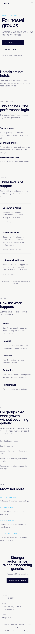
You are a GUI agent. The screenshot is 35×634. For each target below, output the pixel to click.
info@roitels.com (8, 617)
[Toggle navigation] (32, 3)
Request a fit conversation (13, 43)
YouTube (17, 628)
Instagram (22, 624)
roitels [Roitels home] (5, 3)
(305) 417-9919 (8, 598)
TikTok (29, 624)
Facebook (14, 624)
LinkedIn (6, 624)
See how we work (10, 49)
